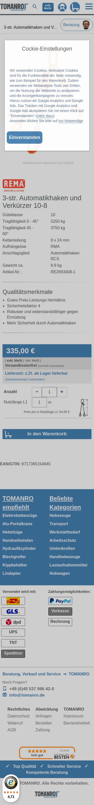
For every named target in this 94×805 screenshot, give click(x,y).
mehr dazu (45, 116)
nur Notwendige (70, 121)
